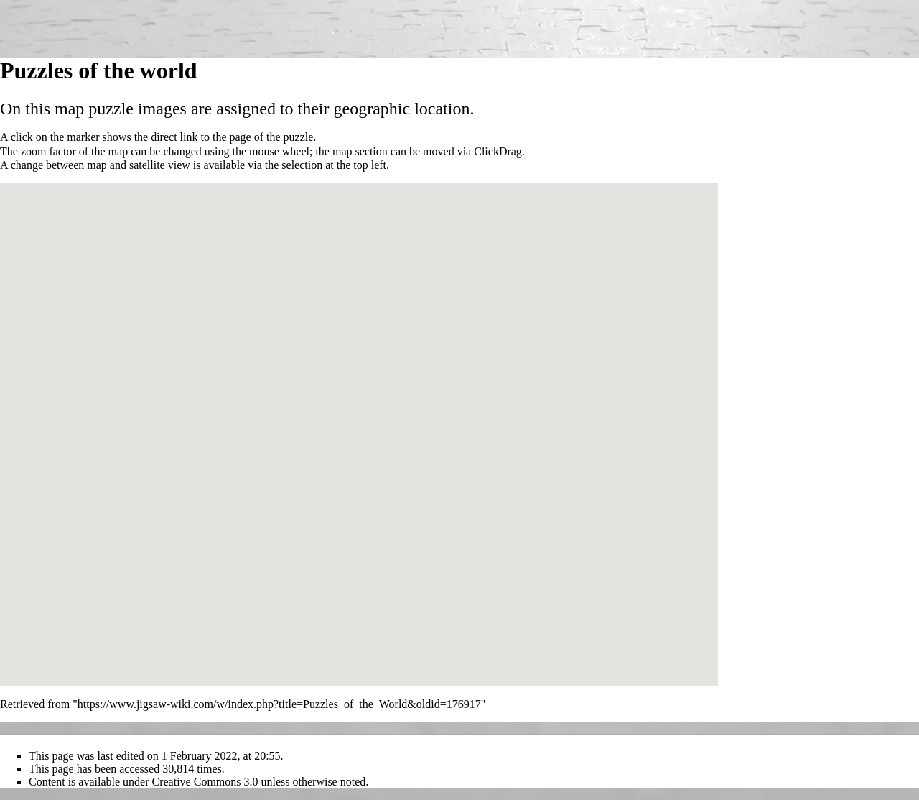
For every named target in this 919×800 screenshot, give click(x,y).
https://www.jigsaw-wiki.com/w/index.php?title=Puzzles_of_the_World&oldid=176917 (279, 704)
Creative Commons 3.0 (205, 782)
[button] (341, 439)
